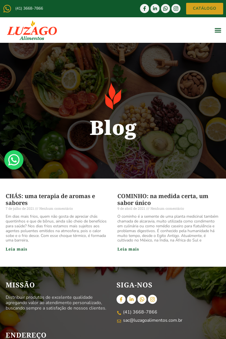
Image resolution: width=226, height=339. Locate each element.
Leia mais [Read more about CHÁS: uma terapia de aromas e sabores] (16, 249)
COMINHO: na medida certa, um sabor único (162, 199)
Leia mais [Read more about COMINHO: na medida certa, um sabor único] (128, 249)
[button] (218, 30)
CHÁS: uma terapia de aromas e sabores (50, 199)
